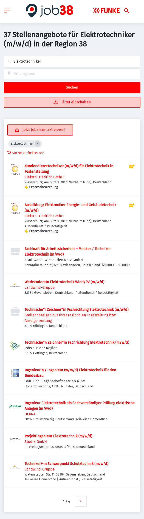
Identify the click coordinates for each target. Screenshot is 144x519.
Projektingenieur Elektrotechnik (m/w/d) (58, 436)
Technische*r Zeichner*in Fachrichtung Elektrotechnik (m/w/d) (76, 309)
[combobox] (72, 61)
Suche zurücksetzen (25, 153)
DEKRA (30, 414)
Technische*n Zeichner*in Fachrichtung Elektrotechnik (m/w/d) (77, 342)
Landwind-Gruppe (40, 287)
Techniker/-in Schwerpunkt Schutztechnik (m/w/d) (66, 463)
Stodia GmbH (36, 441)
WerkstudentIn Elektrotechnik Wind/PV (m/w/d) (64, 282)
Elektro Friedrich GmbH (44, 177)
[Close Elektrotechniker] (37, 144)
